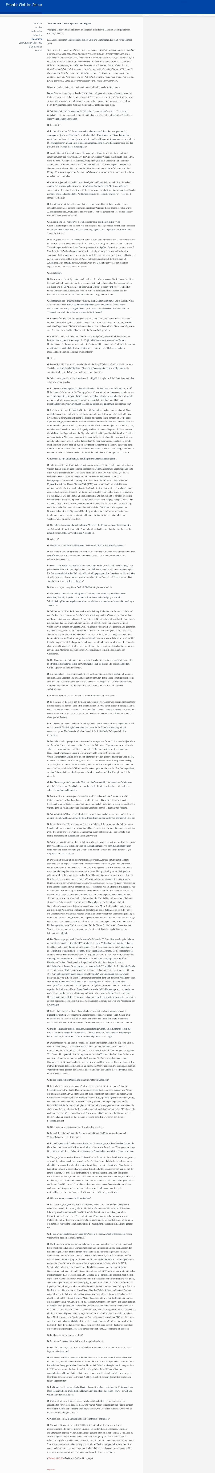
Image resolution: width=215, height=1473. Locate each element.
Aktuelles (37, 23)
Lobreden (37, 35)
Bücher (38, 27)
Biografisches (35, 46)
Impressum (51, 1469)
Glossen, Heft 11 (55, 1458)
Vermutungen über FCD (30, 43)
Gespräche (37, 39)
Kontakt (38, 50)
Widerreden (36, 31)
